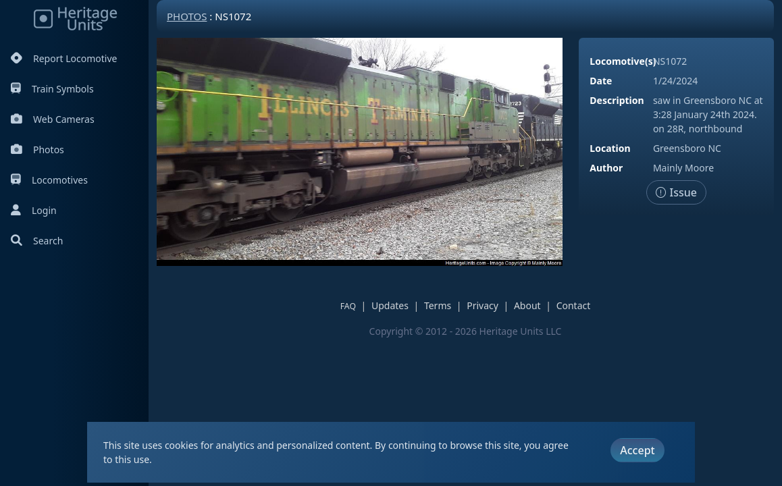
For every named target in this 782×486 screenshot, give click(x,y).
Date (601, 80)
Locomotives (49, 179)
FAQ (348, 306)
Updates (390, 305)
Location (610, 148)
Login (34, 210)
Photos (37, 149)
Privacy (482, 305)
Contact (573, 305)
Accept (637, 450)
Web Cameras (53, 119)
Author (606, 167)
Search (37, 240)
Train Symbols (52, 88)
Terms (437, 305)
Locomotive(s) (623, 61)
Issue (676, 192)
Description (617, 100)
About (527, 305)
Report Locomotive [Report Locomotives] (64, 58)
